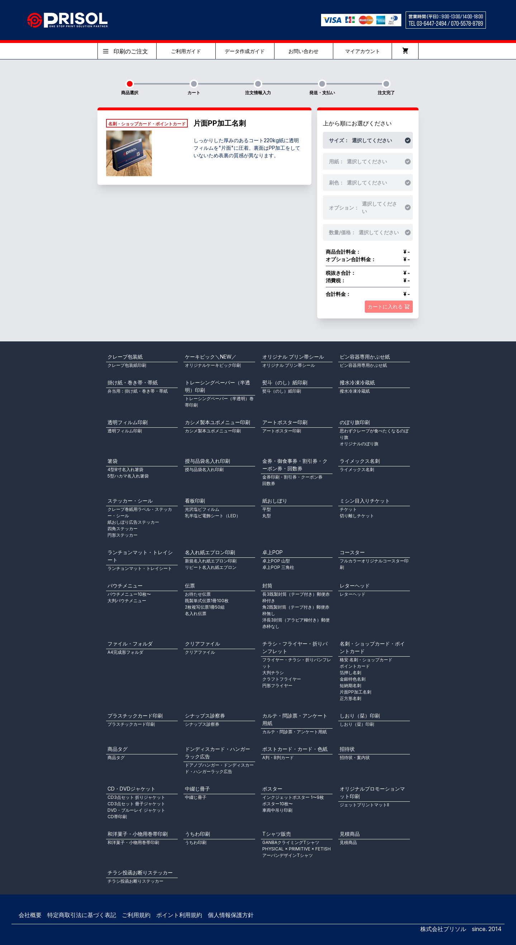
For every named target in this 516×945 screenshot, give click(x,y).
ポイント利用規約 (179, 914)
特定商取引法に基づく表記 (81, 914)
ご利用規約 (136, 914)
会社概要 (30, 914)
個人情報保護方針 (231, 914)
